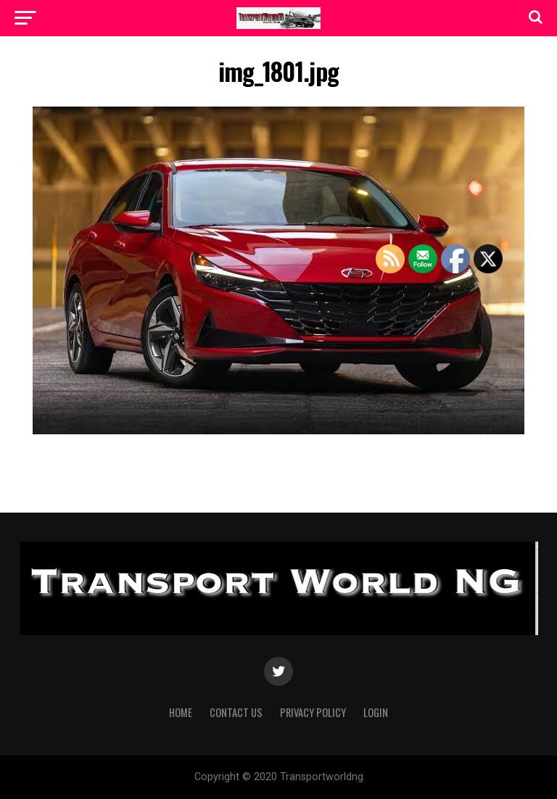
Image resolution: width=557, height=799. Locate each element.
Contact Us (236, 712)
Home (180, 712)
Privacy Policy (313, 712)
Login (375, 712)
